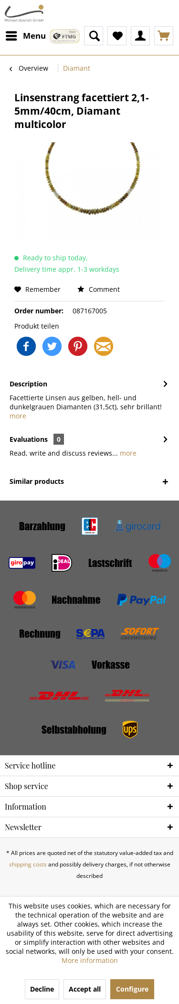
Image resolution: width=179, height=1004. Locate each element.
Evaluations (29, 439)
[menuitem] (25, 35)
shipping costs (28, 864)
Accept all (85, 988)
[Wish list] (116, 35)
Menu (26, 34)
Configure (132, 988)
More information (90, 960)
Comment (98, 289)
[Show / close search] (93, 35)
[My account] (140, 35)
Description (28, 383)
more (18, 415)
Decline (42, 988)
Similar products (37, 481)
